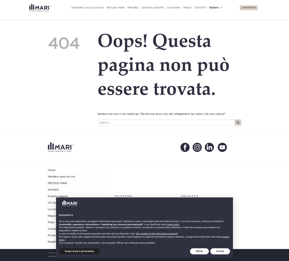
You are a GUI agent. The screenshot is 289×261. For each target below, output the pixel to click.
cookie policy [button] (173, 224)
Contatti (200, 7)
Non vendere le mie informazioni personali (156, 233)
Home (51, 170)
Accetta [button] (220, 251)
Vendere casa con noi (87, 7)
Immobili (133, 7)
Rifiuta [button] (199, 251)
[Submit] (238, 122)
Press (187, 7)
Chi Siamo (173, 7)
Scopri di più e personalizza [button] (79, 251)
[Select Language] (216, 7)
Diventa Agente (153, 7)
